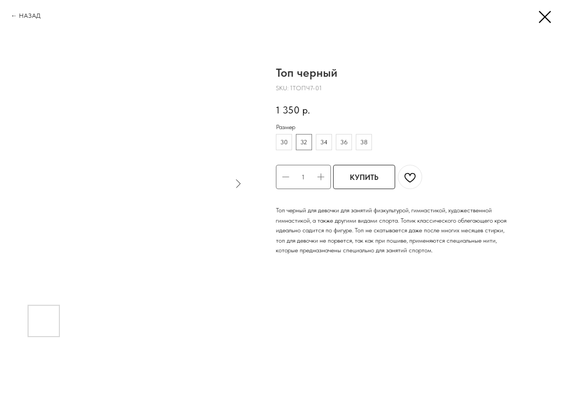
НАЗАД (29, 15)
